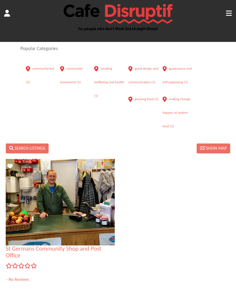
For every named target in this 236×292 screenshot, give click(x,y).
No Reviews (18, 279)
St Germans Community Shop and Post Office (53, 252)
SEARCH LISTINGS (27, 148)
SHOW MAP (213, 148)
